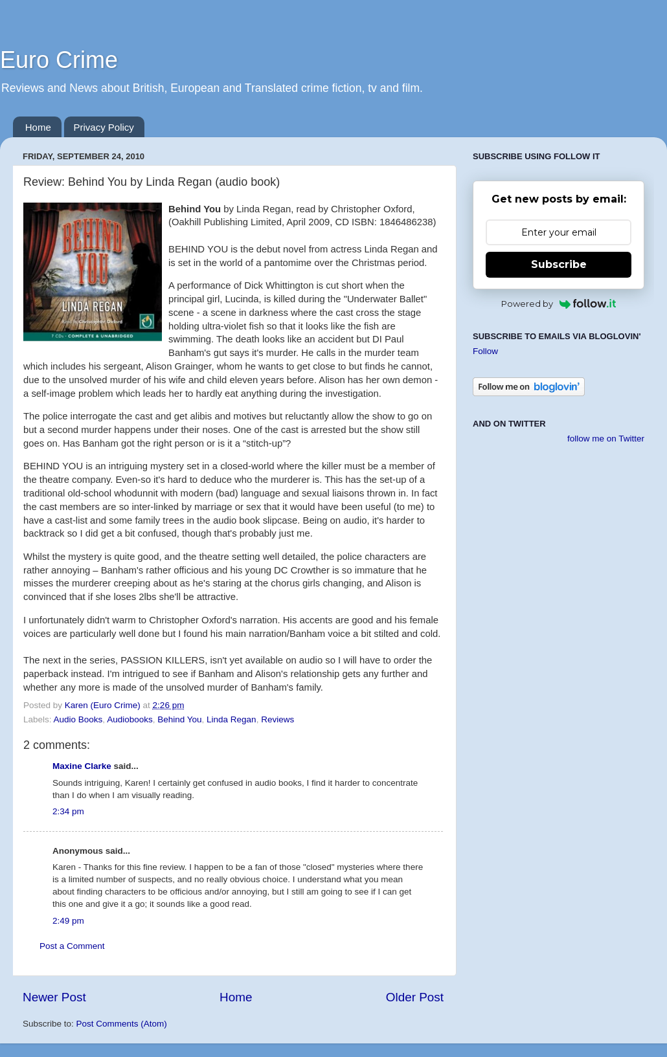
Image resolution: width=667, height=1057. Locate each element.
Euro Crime (59, 60)
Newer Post (54, 997)
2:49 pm (68, 921)
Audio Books (78, 719)
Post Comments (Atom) (121, 1024)
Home (38, 127)
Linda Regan (231, 719)
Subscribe (559, 264)
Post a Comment (72, 946)
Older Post (415, 997)
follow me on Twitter (605, 438)
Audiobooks (130, 719)
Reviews (277, 719)
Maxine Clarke (81, 766)
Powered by (558, 303)
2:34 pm (68, 811)
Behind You (179, 719)
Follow (485, 351)
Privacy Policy (104, 127)
